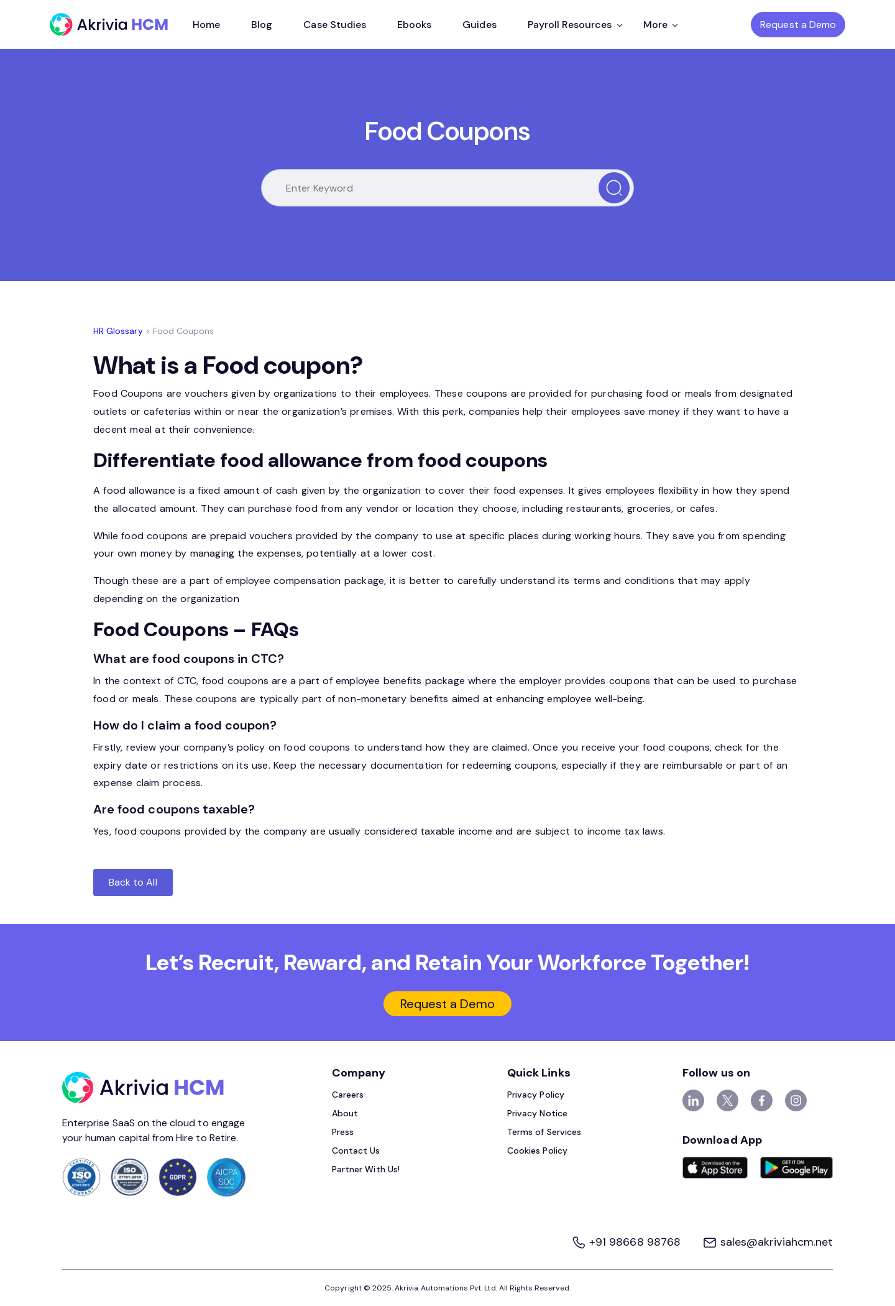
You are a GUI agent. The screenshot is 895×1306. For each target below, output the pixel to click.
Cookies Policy (537, 1150)
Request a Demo (798, 24)
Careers (348, 1094)
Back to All (133, 882)
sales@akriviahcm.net (767, 1241)
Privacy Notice (537, 1113)
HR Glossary (118, 330)
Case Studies (334, 24)
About (345, 1113)
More (660, 24)
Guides (479, 24)
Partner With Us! (366, 1169)
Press (343, 1131)
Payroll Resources (575, 24)
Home (206, 24)
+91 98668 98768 (627, 1241)
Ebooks (414, 24)
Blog (261, 24)
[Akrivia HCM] (109, 24)
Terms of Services (544, 1131)
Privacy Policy (535, 1094)
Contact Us (356, 1150)
